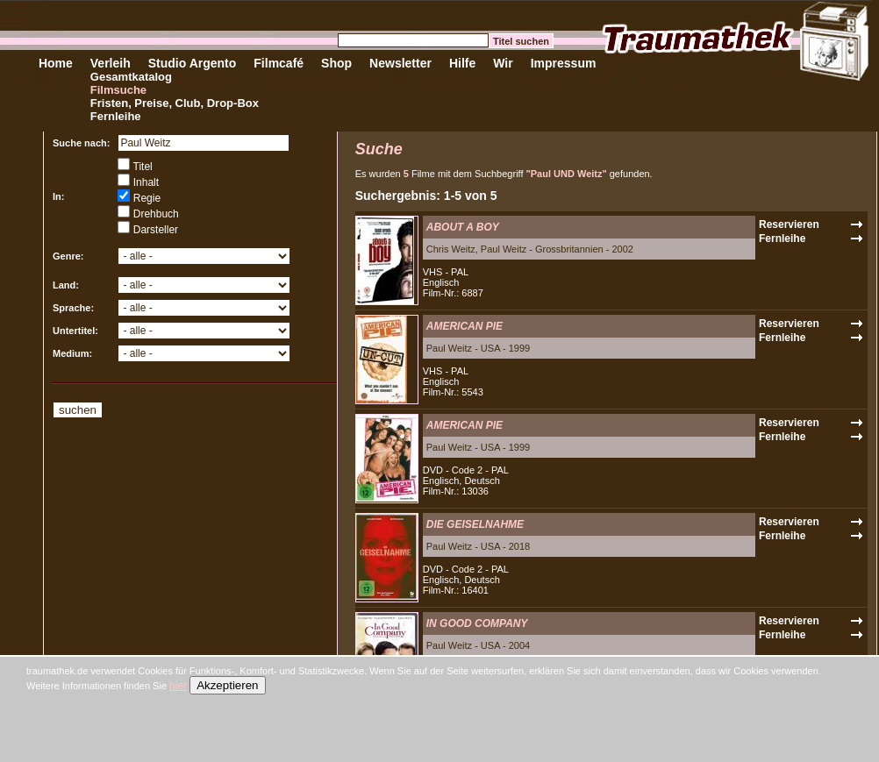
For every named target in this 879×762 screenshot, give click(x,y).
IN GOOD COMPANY (477, 623)
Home (56, 63)
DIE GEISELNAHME (475, 524)
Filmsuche (118, 89)
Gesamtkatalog (131, 76)
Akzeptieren (227, 685)
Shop (336, 63)
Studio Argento (192, 63)
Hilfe (462, 63)
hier (178, 686)
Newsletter (400, 63)
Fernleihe (115, 116)
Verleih (110, 63)
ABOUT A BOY (462, 227)
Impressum (564, 63)
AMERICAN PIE (464, 326)
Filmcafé (279, 63)
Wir (502, 63)
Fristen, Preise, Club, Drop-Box (174, 103)
